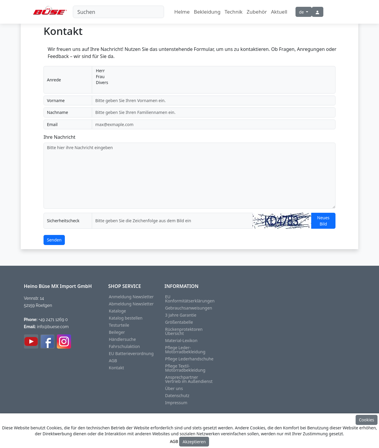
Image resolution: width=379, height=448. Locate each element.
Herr (213, 71)
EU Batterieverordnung (131, 354)
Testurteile (119, 325)
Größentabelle (179, 322)
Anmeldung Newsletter (131, 297)
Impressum (176, 403)
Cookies (366, 420)
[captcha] (172, 221)
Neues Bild (323, 221)
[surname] (213, 112)
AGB (113, 361)
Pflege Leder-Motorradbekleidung (185, 350)
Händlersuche (122, 339)
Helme (182, 11)
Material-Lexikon (181, 341)
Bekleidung (207, 11)
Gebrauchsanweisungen (188, 308)
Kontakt (116, 368)
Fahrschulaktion (124, 346)
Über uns (174, 388)
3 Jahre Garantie (181, 315)
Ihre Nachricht (60, 137)
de (302, 12)
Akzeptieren (194, 441)
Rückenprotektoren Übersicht (184, 331)
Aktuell (279, 11)
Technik (234, 11)
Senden (54, 240)
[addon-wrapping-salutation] (213, 80)
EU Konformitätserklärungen (190, 299)
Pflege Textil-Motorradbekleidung (185, 368)
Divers (213, 83)
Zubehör (257, 11)
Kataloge (117, 311)
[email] (213, 125)
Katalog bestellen (126, 318)
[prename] (213, 101)
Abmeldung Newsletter (131, 304)
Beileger (117, 332)
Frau (213, 77)
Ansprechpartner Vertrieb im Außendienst (189, 379)
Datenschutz (177, 396)
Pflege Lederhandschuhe (189, 359)
